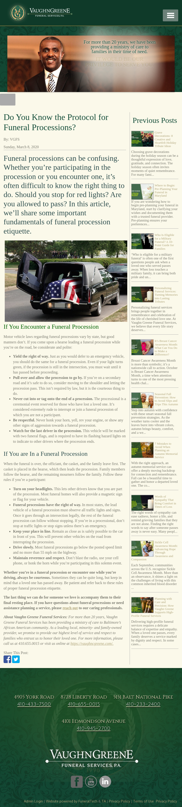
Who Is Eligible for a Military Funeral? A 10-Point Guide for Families (164, 241)
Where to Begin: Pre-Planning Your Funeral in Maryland (166, 190)
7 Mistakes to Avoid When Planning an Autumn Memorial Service (166, 450)
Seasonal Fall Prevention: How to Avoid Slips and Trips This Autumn (166, 399)
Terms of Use (143, 801)
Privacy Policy (119, 801)
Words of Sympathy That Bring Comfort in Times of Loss (165, 501)
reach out (70, 608)
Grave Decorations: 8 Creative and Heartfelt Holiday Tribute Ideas (165, 139)
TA (104, 801)
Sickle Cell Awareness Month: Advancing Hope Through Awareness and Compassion (154, 550)
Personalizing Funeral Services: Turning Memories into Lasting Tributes (166, 294)
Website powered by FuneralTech (71, 801)
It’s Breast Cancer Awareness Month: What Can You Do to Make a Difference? (166, 347)
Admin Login (33, 801)
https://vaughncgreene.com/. (92, 643)
